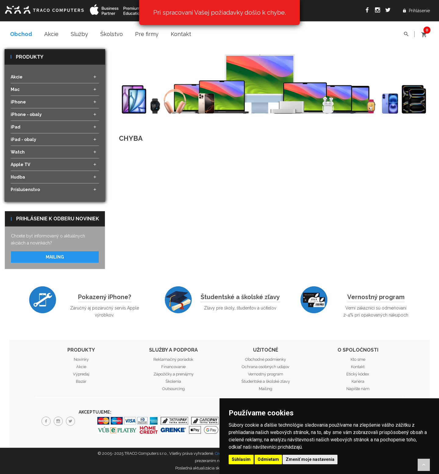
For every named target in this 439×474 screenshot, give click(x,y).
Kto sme (358, 359)
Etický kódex (357, 374)
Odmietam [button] (268, 459)
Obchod (21, 34)
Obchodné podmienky (265, 359)
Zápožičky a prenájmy (173, 374)
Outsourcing (173, 388)
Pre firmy (147, 34)
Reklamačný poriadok (173, 359)
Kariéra (358, 381)
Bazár (81, 381)
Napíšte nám (357, 388)
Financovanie (173, 366)
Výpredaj (81, 374)
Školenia (173, 381)
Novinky (81, 359)
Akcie (51, 34)
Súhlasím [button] (241, 459)
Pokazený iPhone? (104, 297)
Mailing (55, 257)
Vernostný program (376, 297)
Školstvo (111, 34)
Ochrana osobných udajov (265, 366)
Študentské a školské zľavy (240, 297)
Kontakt (181, 34)
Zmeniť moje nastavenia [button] (310, 459)
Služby (79, 34)
